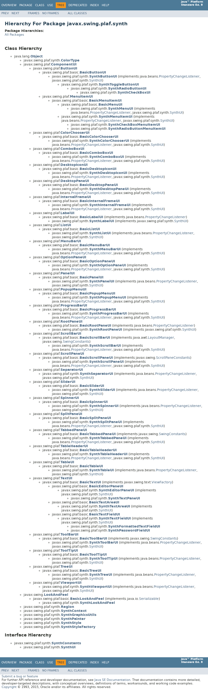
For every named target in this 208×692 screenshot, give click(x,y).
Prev (5, 13)
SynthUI (95, 80)
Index (94, 5)
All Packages (14, 34)
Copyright (9, 687)
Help (105, 5)
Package (25, 5)
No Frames (50, 13)
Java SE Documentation (112, 680)
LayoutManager (161, 338)
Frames (33, 13)
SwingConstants (76, 342)
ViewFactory (162, 482)
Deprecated (77, 5)
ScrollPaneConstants (173, 358)
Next (15, 13)
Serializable (149, 599)
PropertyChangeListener (179, 76)
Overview (9, 5)
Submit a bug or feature (20, 676)
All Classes (77, 13)
